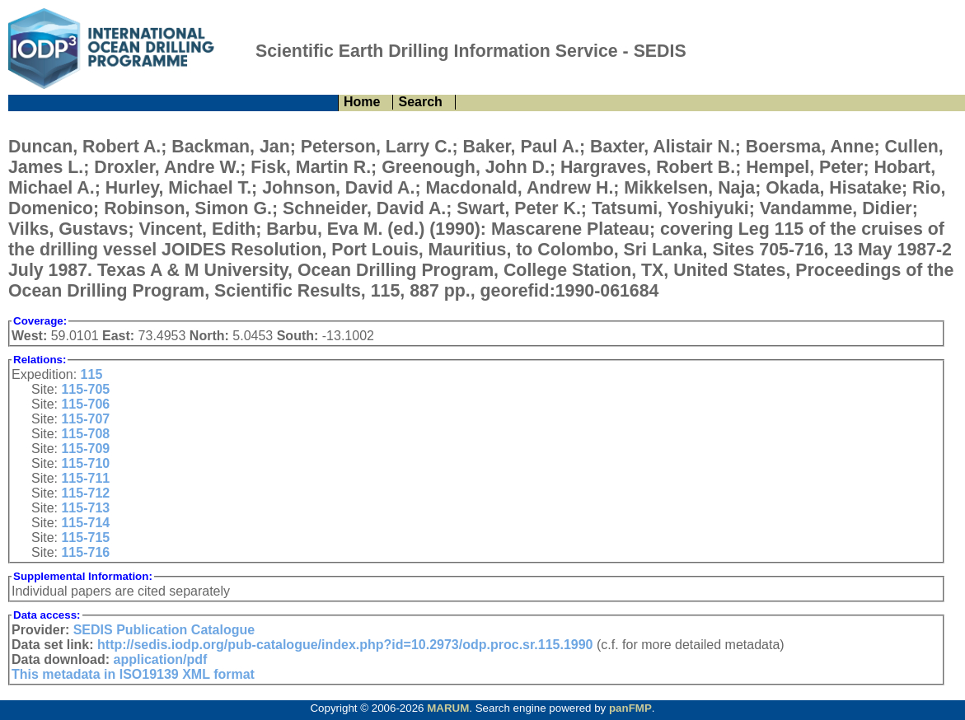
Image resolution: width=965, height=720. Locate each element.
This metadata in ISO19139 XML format (133, 674)
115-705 (85, 389)
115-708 (85, 434)
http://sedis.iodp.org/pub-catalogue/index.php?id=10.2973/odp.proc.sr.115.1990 (345, 645)
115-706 (85, 404)
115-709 (85, 449)
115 (92, 374)
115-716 (85, 552)
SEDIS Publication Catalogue (164, 630)
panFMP (630, 708)
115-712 (85, 493)
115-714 (85, 523)
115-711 (85, 478)
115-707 (85, 419)
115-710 (85, 463)
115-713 (85, 508)
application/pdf (161, 659)
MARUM (448, 708)
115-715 (85, 538)
